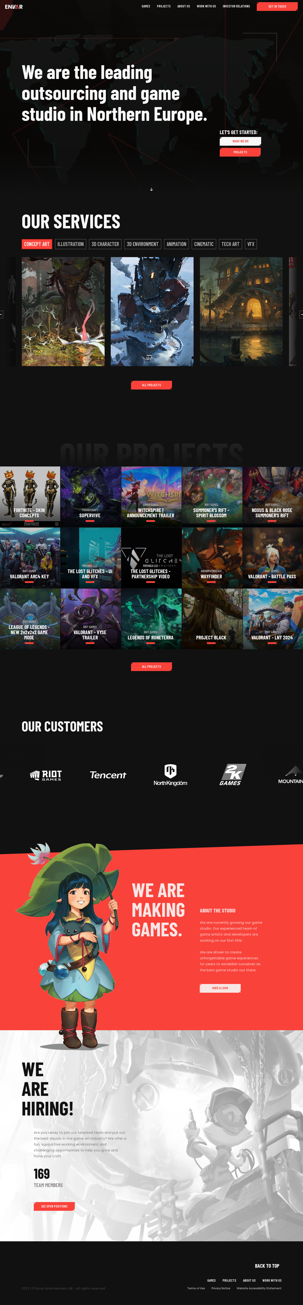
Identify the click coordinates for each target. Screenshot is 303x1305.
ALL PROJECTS (151, 385)
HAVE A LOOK (234, 988)
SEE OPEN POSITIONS (54, 1206)
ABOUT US (249, 1280)
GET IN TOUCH (277, 6)
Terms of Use (196, 1288)
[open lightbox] (63, 311)
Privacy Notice (220, 1288)
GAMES (211, 1280)
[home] (14, 6)
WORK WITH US (271, 1280)
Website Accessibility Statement (259, 1288)
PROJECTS (240, 152)
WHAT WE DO (241, 141)
